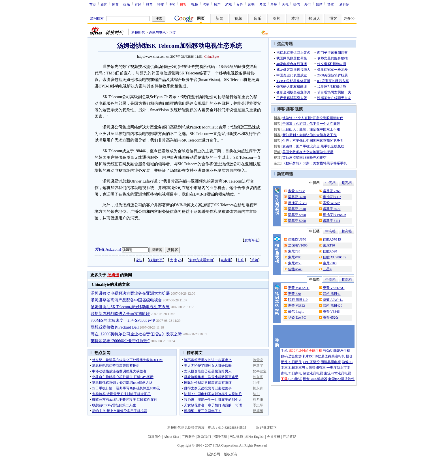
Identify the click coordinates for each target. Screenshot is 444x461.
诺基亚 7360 (332, 191)
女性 (239, 4)
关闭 (254, 260)
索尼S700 (330, 263)
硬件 (284, 362)
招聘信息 (220, 437)
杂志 (277, 163)
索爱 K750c (296, 191)
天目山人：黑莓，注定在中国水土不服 (311, 129)
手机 (284, 351)
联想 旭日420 (332, 306)
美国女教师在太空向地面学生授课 (307, 152)
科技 (160, 4)
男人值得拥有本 (314, 368)
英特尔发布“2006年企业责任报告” (120, 341)
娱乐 (126, 4)
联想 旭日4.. (332, 294)
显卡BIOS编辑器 (315, 379)
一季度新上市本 (338, 368)
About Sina (171, 437)
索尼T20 (294, 251)
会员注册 (273, 437)
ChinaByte (211, 57)
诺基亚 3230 (297, 197)
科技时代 (138, 33)
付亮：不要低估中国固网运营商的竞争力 (312, 141)
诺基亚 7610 (297, 209)
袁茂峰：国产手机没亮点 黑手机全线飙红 (313, 146)
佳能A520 (330, 251)
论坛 (139, 260)
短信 (296, 4)
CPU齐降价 (311, 362)
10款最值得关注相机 (329, 356)
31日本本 (295, 368)
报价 (349, 356)
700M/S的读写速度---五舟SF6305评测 (123, 320)
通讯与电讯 (157, 33)
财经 (138, 4)
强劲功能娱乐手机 (336, 351)
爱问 (307, 4)
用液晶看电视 (331, 362)
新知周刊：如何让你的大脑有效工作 (309, 135)
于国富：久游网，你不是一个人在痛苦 (311, 124)
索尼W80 (294, 257)
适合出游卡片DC (300, 356)
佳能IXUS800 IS (335, 257)
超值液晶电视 (313, 373)
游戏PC (347, 362)
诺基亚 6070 (332, 209)
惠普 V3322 (296, 306)
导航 (330, 4)
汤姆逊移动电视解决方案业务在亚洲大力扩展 (130, 293)
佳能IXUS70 (297, 239)
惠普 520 (294, 294)
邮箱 (319, 4)
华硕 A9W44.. (333, 300)
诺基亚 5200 (297, 221)
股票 (149, 4)
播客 (290, 109)
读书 (251, 4)
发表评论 (251, 240)
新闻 (104, 4)
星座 (273, 4)
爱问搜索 (97, 18)
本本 (284, 368)
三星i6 (327, 269)
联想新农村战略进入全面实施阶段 (120, 314)
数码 (284, 356)
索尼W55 (294, 263)
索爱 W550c (331, 203)
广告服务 (188, 437)
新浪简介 (154, 437)
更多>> (349, 18)
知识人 (314, 18)
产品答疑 (289, 437)
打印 (241, 260)
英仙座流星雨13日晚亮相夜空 (304, 158)
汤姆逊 (113, 275)
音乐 (257, 18)
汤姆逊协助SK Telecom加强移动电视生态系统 (130, 307)
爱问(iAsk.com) (108, 249)
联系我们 (204, 437)
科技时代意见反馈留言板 (186, 428)
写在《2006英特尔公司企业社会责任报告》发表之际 (136, 334)
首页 (92, 4)
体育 (115, 4)
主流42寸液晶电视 (337, 373)
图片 (276, 18)
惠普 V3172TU (298, 288)
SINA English (254, 437)
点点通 (226, 260)
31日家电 (295, 373)
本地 (295, 18)
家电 (284, 373)
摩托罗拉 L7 (332, 197)
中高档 (330, 183)
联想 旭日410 (298, 300)
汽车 (205, 4)
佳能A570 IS (332, 239)
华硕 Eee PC (297, 318)
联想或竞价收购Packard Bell (115, 327)
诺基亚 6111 (331, 221)
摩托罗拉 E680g (334, 215)
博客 (171, 4)
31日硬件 (295, 362)
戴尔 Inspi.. (296, 312)
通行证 (344, 4)
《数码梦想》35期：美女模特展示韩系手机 (314, 163)
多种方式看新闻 (201, 260)
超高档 (346, 183)
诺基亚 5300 (297, 215)
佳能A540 (295, 269)
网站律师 (236, 437)
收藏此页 (156, 260)
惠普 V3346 (331, 312)
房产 (217, 4)
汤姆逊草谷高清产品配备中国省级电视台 (126, 300)
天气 (285, 4)
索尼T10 (329, 245)
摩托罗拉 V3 (297, 203)
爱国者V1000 (298, 245)
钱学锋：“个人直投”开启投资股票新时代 (312, 118)
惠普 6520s (331, 318)
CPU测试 (295, 379)
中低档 (314, 183)
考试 (262, 4)
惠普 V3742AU (334, 288)
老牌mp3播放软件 (341, 379)
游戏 (228, 4)
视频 (194, 4)
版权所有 (230, 454)
